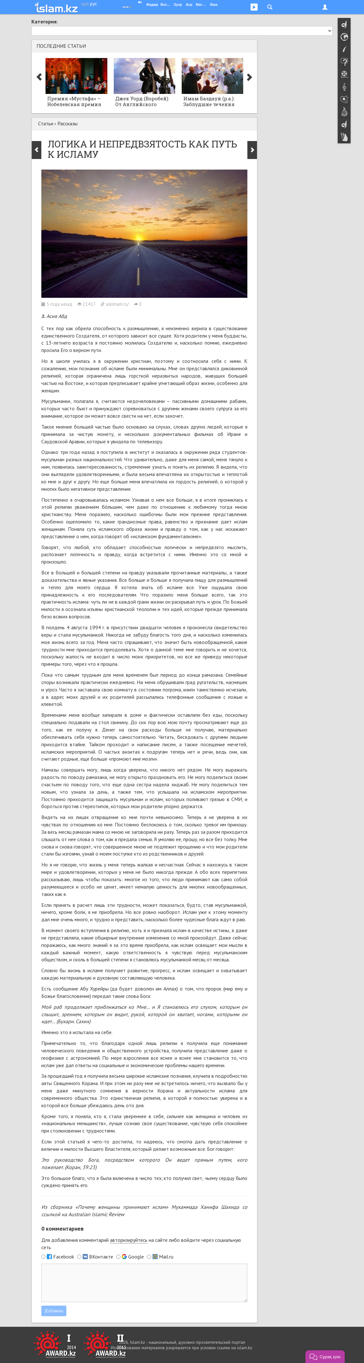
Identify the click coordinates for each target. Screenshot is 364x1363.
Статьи (45, 123)
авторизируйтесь (128, 1240)
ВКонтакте (101, 1256)
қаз (85, 3)
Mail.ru (166, 1256)
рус (93, 3)
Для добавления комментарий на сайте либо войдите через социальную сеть (141, 1243)
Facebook (63, 1256)
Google (136, 1256)
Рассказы (67, 123)
